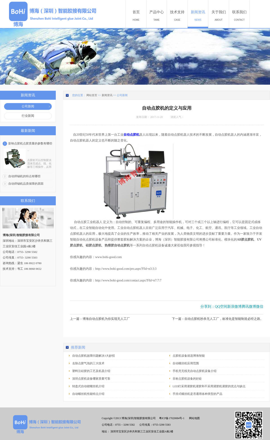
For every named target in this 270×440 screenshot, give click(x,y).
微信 (259, 306)
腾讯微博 (249, 306)
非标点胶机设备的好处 (187, 378)
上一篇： (100, 319)
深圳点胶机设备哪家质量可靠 (91, 378)
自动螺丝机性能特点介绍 (88, 394)
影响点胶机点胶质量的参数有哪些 (30, 143)
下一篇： (217, 319)
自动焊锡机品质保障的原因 (25, 183)
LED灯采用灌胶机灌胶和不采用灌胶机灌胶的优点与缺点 (209, 386)
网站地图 (194, 418)
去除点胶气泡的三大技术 (88, 363)
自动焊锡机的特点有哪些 (24, 176)
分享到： (207, 306)
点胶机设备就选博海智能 (189, 355)
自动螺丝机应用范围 (186, 363)
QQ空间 (221, 306)
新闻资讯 (107, 95)
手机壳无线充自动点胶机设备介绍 (194, 371)
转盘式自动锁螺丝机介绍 (88, 386)
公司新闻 (122, 95)
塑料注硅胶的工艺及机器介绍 (91, 371)
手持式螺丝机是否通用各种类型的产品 (197, 394)
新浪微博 (234, 306)
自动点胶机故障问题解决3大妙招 (93, 355)
